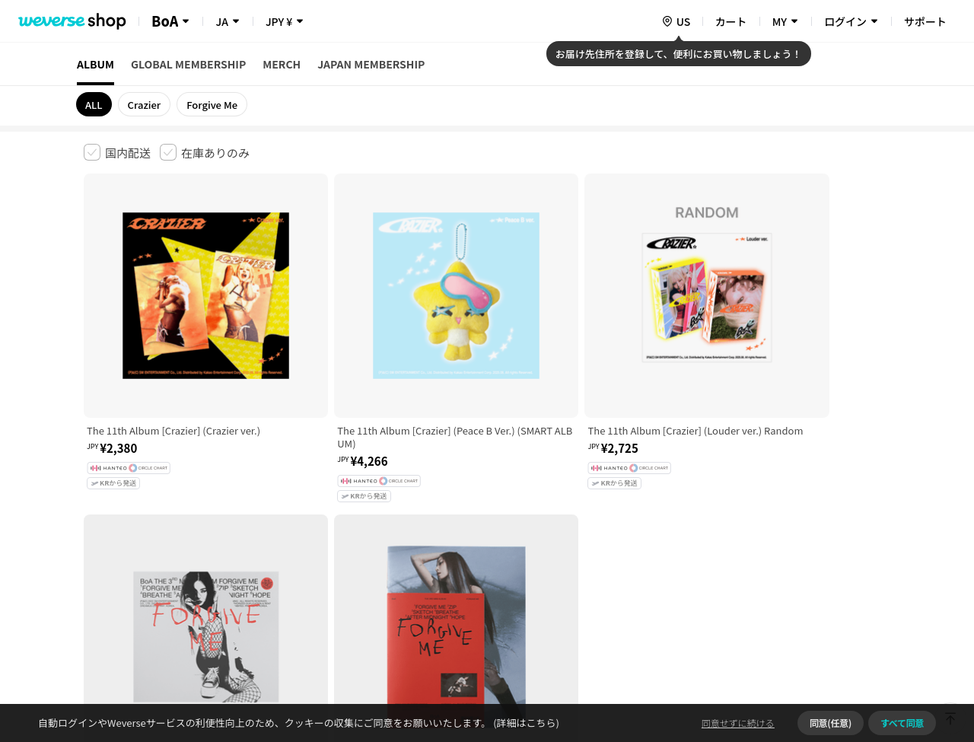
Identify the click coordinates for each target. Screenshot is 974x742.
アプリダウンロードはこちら (826, 644)
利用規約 (96, 502)
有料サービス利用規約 (177, 502)
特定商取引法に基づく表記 (510, 502)
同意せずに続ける (738, 722)
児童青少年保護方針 (283, 502)
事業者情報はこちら (770, 554)
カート (731, 21)
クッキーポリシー (621, 502)
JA (221, 21)
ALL (94, 104)
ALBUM (95, 64)
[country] (675, 21)
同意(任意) (830, 722)
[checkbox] (117, 152)
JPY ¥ (279, 21)
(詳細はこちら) (525, 722)
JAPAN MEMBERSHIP (371, 64)
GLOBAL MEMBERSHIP (188, 64)
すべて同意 (902, 722)
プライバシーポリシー (389, 502)
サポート (925, 21)
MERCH (282, 64)
